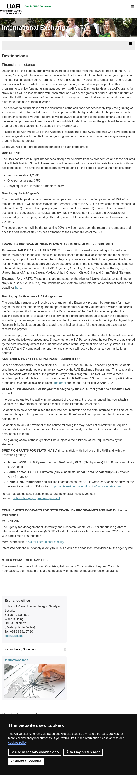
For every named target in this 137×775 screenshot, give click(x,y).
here (18, 287)
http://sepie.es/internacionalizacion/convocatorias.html (86, 486)
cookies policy (17, 742)
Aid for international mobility (46, 542)
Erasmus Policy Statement (34, 649)
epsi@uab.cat (14, 635)
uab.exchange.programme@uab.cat (36, 498)
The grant (59, 382)
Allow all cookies (26, 761)
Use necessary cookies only (34, 752)
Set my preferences (82, 752)
